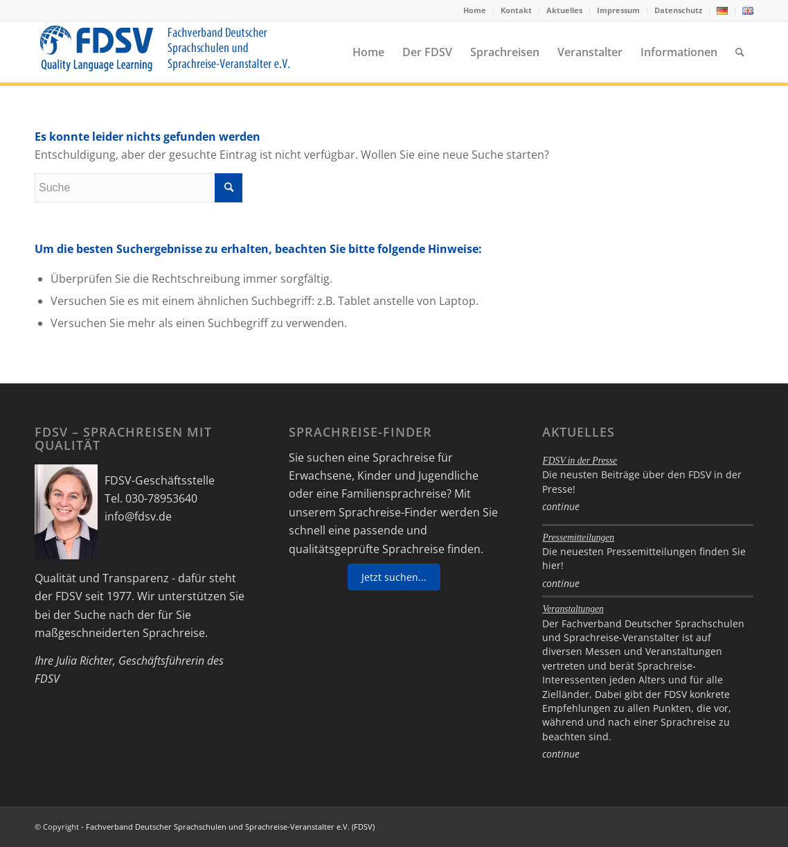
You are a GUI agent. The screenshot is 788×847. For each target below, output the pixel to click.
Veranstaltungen (572, 609)
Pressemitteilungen (578, 537)
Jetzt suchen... (394, 577)
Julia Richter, (86, 660)
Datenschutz (678, 10)
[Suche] (739, 51)
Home (474, 10)
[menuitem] (475, 10)
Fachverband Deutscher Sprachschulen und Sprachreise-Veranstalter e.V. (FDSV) (230, 826)
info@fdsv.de (138, 516)
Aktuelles (564, 10)
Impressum (618, 10)
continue (561, 506)
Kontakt (516, 10)
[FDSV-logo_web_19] (164, 51)
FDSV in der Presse (579, 460)
